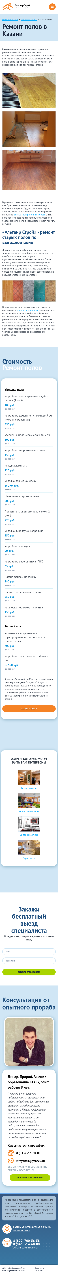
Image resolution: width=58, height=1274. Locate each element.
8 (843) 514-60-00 (26, 1244)
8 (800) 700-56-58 (26, 1241)
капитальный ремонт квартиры (29, 214)
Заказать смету (29, 708)
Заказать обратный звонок (25, 1248)
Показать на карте (21, 1230)
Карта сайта (39, 1268)
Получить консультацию (30, 1177)
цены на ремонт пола (27, 310)
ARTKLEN (39, 1271)
